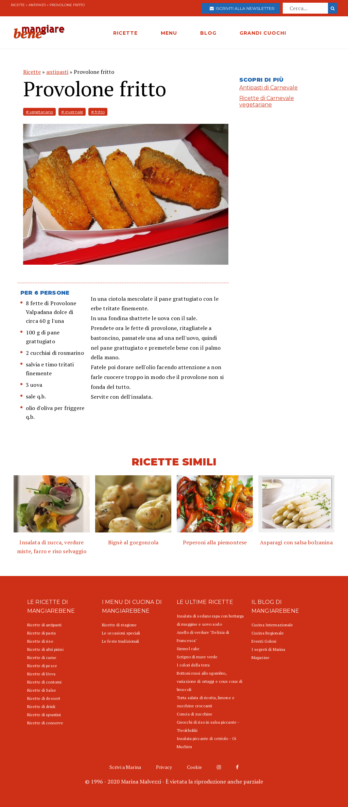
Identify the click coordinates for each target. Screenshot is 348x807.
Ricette (18, 5)
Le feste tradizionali (120, 641)
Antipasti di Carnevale (268, 87)
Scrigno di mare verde (197, 656)
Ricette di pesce (42, 665)
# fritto (98, 111)
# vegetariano (39, 111)
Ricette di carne (41, 657)
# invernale (72, 111)
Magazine (260, 657)
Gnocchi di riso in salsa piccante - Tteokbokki (208, 726)
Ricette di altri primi (45, 649)
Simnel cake (188, 648)
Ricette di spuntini (44, 714)
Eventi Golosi (264, 641)
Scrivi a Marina (125, 767)
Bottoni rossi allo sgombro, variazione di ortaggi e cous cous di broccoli (209, 681)
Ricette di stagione (119, 624)
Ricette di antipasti (44, 624)
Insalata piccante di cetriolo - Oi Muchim (206, 742)
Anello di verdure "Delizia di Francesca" (203, 636)
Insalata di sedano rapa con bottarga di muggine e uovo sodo (210, 620)
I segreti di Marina (268, 649)
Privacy (164, 767)
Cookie (194, 767)
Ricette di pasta (41, 633)
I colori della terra (193, 665)
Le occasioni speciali (121, 633)
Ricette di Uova (41, 673)
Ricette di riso (40, 641)
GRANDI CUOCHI (263, 33)
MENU (169, 33)
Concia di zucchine (194, 714)
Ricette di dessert (43, 698)
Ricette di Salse (41, 690)
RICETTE (125, 33)
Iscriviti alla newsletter (242, 8)
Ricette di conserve (45, 722)
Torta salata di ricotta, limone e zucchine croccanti (205, 701)
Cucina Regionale (267, 633)
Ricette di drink (41, 706)
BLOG (208, 33)
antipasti (37, 5)
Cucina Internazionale (272, 624)
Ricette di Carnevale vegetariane (266, 101)
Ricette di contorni (44, 682)
